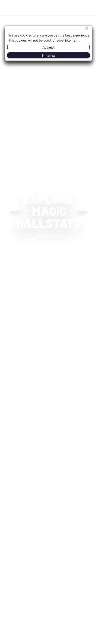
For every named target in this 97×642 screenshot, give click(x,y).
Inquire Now (64, 7)
